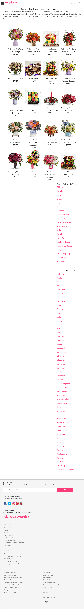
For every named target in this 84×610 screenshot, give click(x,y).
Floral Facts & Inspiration (12, 556)
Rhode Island (62, 422)
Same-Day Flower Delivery (13, 577)
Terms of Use (47, 590)
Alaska (59, 278)
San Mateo (61, 257)
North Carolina (63, 399)
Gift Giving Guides (10, 559)
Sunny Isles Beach (64, 246)
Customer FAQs (48, 575)
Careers (6, 530)
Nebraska (61, 376)
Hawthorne (61, 261)
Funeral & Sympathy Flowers (13, 582)
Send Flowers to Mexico (12, 587)
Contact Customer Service (51, 585)
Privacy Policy (47, 587)
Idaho (59, 317)
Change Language (50, 597)
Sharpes (60, 250)
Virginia (60, 450)
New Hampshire (63, 383)
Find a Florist (47, 577)
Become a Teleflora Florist (12, 540)
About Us (7, 528)
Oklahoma (61, 411)
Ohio (59, 407)
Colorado (61, 293)
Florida (59, 305)
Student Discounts (10, 573)
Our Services (8, 535)
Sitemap (45, 592)
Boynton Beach (63, 226)
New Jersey (62, 387)
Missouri (60, 368)
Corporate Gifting (10, 575)
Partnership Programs (11, 538)
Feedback (7, 545)
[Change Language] (61, 601)
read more (34, 19)
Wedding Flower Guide (11, 564)
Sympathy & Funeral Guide (13, 561)
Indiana (60, 325)
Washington (62, 454)
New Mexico (62, 391)
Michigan (60, 356)
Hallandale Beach (64, 222)
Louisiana (61, 340)
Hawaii (59, 313)
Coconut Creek (63, 214)
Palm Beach (61, 234)
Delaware (61, 301)
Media (6, 533)
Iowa (59, 329)
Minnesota (61, 360)
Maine (59, 344)
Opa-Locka (61, 218)
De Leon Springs (64, 254)
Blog (5, 554)
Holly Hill (60, 195)
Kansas (60, 332)
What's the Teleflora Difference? (14, 543)
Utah (59, 442)
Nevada (60, 379)
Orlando (60, 199)
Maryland (61, 348)
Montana (60, 372)
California (61, 289)
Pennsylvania (62, 419)
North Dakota (62, 403)
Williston (60, 187)
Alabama (60, 274)
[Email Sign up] (30, 490)
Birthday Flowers (9, 580)
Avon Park (61, 238)
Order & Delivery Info (50, 580)
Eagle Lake (61, 203)
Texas (59, 438)
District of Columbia (65, 469)
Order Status (47, 573)
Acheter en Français (10, 592)
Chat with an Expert (50, 582)
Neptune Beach (63, 242)
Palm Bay (61, 191)
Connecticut (62, 297)
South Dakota (62, 430)
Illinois (59, 321)
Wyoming (61, 466)
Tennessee (61, 434)
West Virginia (62, 462)
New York (61, 395)
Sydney (60, 230)
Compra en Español (10, 590)
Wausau (60, 207)
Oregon (60, 415)
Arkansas (60, 286)
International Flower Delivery (13, 585)
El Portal (60, 211)
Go (65, 490)
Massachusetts (63, 352)
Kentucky (60, 336)
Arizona (60, 282)
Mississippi (61, 364)
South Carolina (63, 426)
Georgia (60, 309)
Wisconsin (61, 458)
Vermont (60, 446)
